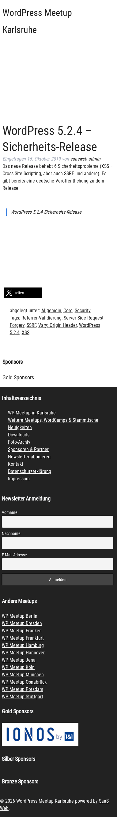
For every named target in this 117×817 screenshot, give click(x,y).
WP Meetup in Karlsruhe (32, 413)
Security (83, 310)
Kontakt (15, 464)
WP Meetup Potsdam (22, 689)
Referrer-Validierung (41, 318)
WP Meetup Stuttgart (22, 697)
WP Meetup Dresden (22, 623)
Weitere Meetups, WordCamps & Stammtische (53, 420)
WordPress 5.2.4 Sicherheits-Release (46, 212)
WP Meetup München (23, 675)
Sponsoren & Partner (28, 449)
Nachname (11, 533)
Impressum (19, 479)
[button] (23, 292)
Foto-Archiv (19, 442)
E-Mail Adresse (14, 554)
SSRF (31, 325)
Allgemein (51, 310)
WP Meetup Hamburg (23, 645)
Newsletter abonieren (29, 457)
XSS (25, 332)
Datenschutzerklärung (29, 471)
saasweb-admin (85, 159)
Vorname (9, 512)
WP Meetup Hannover (23, 653)
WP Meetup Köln (18, 667)
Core (68, 310)
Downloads (18, 435)
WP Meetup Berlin (19, 616)
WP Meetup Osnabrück (24, 682)
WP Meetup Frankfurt (23, 638)
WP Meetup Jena (19, 660)
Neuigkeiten (20, 427)
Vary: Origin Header (57, 325)
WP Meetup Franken (22, 631)
